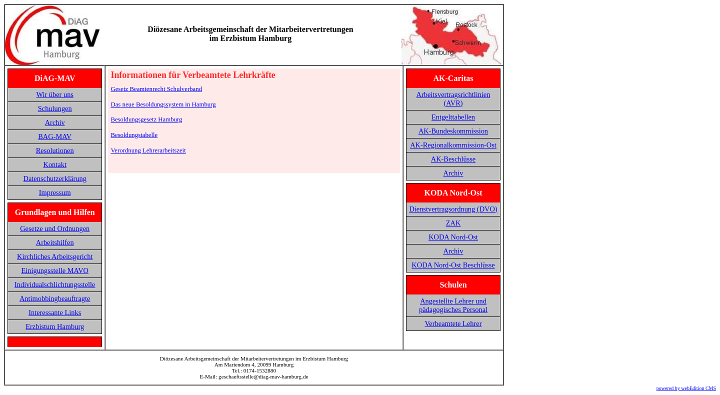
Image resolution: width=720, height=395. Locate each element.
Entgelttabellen (453, 117)
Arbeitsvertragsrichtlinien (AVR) (453, 98)
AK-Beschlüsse (453, 159)
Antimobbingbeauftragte (55, 298)
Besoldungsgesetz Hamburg (146, 119)
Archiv (55, 122)
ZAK (453, 223)
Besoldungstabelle (134, 135)
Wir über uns (55, 94)
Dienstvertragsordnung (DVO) (453, 209)
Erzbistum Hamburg (55, 326)
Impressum (55, 192)
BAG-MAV (55, 136)
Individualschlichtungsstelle (54, 284)
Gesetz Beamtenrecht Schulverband (156, 89)
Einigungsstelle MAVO (54, 270)
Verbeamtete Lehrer (453, 324)
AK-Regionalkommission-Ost (453, 145)
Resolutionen (55, 150)
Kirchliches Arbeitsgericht (54, 256)
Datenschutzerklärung (55, 178)
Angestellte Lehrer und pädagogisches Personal (453, 305)
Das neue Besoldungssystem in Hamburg (163, 104)
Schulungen (55, 108)
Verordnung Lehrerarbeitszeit (148, 150)
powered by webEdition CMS (686, 388)
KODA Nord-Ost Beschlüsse (453, 265)
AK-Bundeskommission (453, 131)
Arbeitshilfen (55, 242)
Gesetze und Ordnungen (55, 228)
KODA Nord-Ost (453, 237)
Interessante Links (54, 312)
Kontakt (55, 164)
